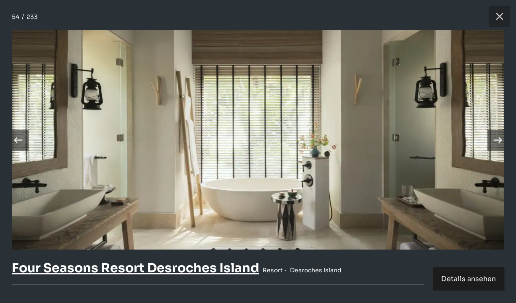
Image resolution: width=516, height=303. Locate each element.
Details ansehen (468, 278)
